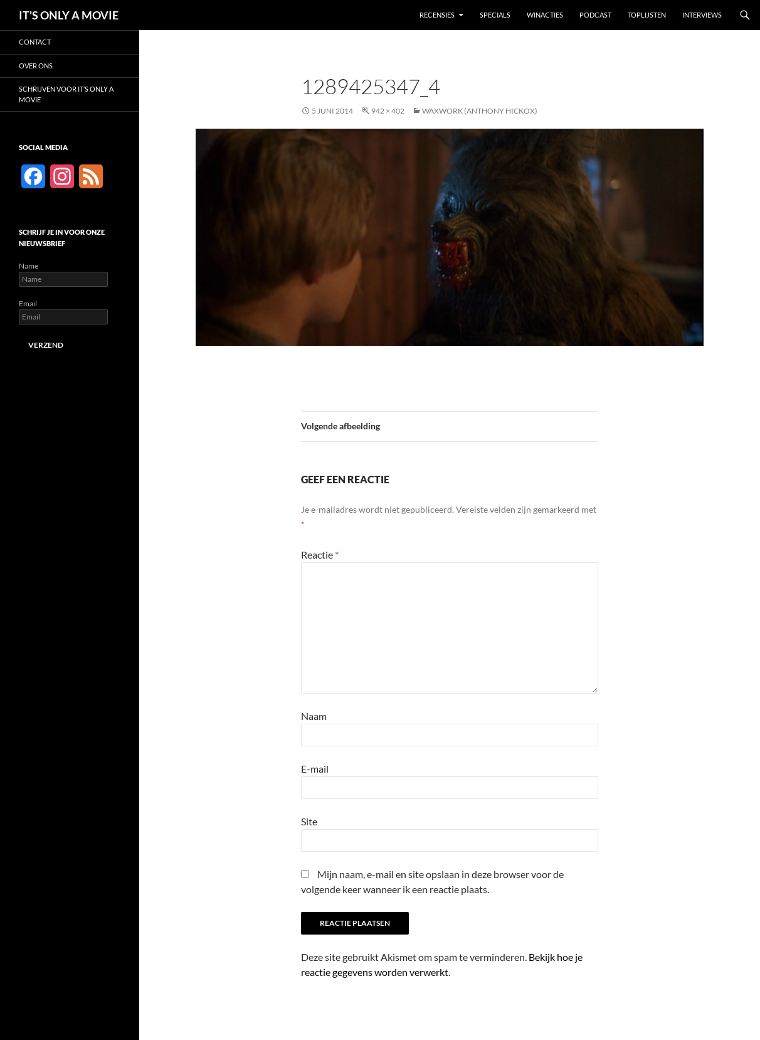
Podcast (595, 15)
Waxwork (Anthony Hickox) (479, 110)
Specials (495, 15)
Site (309, 821)
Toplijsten (647, 15)
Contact (35, 42)
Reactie (320, 554)
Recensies (437, 15)
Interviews (702, 15)
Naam (314, 716)
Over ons (36, 66)
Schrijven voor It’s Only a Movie (66, 94)
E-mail (315, 769)
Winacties (545, 15)
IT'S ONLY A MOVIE (69, 15)
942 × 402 (387, 110)
